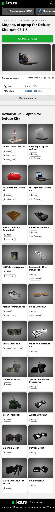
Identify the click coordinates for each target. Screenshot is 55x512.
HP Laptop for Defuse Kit (40, 189)
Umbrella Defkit (11, 447)
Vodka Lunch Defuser (14, 146)
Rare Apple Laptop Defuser (38, 148)
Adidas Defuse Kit (38, 414)
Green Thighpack (11, 414)
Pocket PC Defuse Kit (39, 227)
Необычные (33, 90)
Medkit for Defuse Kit (14, 306)
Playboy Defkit (36, 447)
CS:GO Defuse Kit (11, 343)
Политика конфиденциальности (29, 507)
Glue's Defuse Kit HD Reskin (13, 482)
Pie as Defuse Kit (37, 306)
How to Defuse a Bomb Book (11, 228)
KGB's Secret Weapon (13, 267)
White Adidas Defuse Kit (39, 345)
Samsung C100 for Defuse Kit (38, 268)
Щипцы (31, 86)
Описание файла (10, 78)
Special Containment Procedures (39, 380)
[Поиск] (51, 3)
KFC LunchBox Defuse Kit (14, 189)
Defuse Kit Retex (11, 379)
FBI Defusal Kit (36, 480)
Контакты (6, 507)
